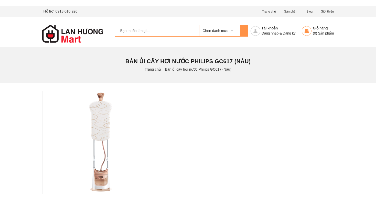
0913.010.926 (67, 11)
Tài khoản (270, 28)
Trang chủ (269, 11)
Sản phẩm (291, 11)
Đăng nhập (270, 33)
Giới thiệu (327, 11)
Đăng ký (289, 33)
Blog (309, 11)
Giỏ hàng (320, 28)
